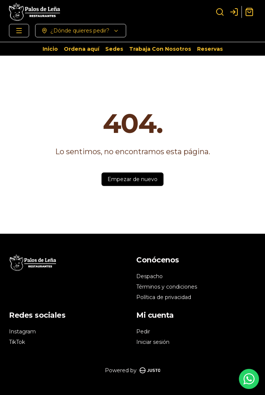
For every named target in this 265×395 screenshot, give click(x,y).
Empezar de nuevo (132, 179)
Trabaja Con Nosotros (160, 49)
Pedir (143, 331)
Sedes (114, 49)
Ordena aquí (81, 49)
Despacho (149, 276)
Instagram (22, 331)
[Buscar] (220, 12)
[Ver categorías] (19, 30)
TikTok (17, 342)
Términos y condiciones (166, 286)
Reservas (210, 49)
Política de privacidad (163, 297)
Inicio (50, 49)
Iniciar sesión (152, 342)
